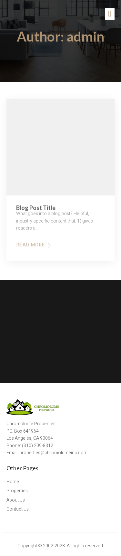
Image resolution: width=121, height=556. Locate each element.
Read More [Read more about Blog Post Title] (34, 247)
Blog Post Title (35, 210)
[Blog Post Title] (60, 149)
